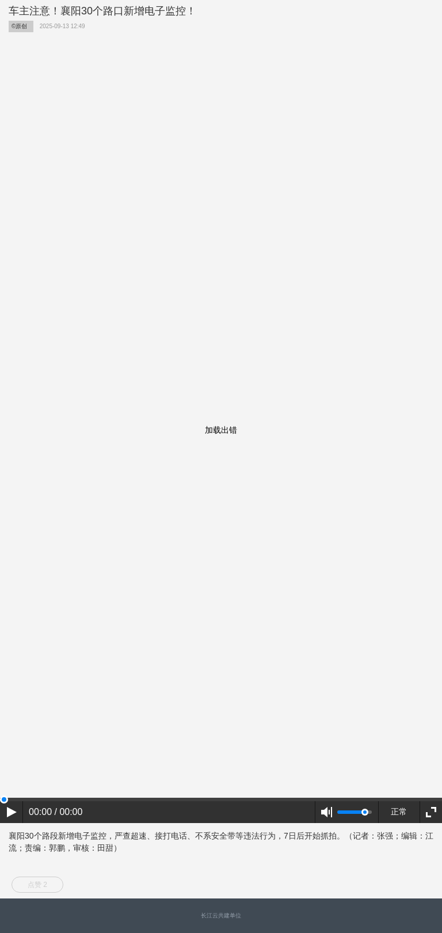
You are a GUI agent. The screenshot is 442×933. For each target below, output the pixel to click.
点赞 (37, 885)
